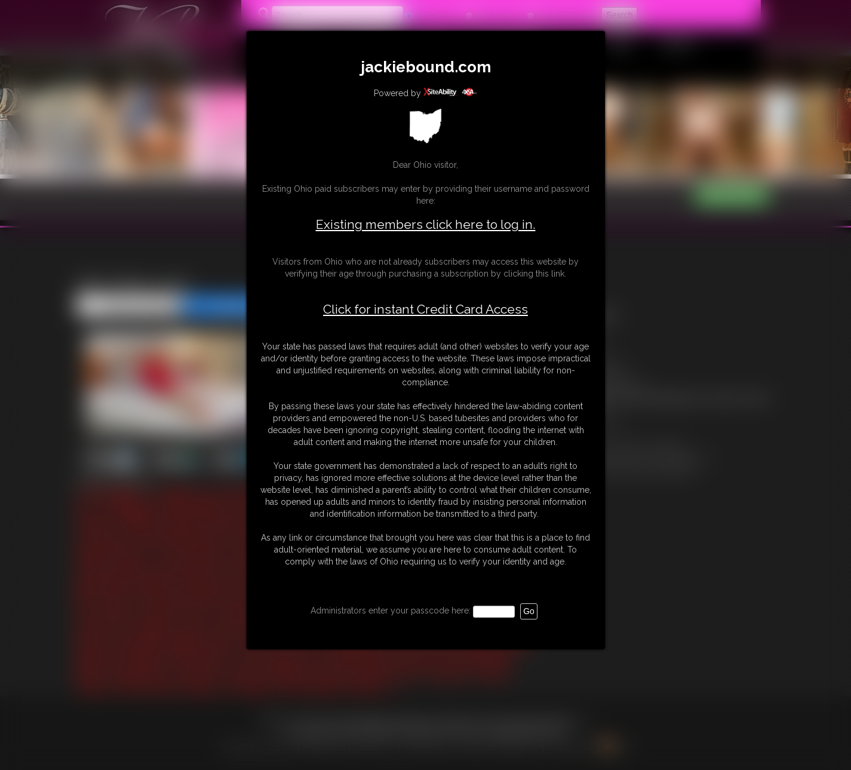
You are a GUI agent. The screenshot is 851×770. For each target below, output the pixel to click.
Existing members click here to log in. (426, 224)
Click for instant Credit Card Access (425, 309)
